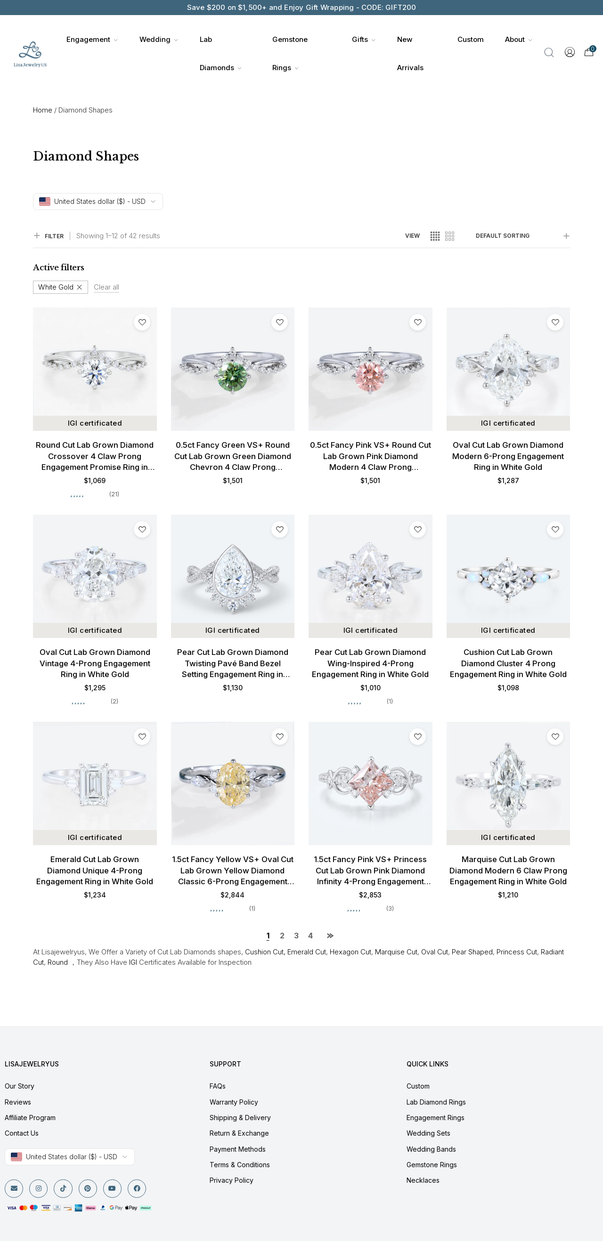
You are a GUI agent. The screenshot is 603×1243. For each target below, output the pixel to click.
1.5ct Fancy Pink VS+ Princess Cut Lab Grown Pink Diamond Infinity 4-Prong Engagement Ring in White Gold (370, 872)
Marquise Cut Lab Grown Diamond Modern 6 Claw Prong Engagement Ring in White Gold (508, 872)
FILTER (48, 236)
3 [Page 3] (296, 937)
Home (42, 109)
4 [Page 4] (310, 937)
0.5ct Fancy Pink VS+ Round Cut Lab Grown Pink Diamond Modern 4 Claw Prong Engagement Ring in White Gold (370, 456)
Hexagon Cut (350, 953)
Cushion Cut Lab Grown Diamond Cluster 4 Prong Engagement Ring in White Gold (508, 664)
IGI (133, 964)
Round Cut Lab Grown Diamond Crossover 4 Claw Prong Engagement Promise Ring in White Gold (95, 456)
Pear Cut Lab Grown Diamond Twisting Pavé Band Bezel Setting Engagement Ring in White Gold (232, 664)
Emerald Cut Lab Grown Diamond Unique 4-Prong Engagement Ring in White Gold (94, 872)
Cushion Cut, (264, 953)
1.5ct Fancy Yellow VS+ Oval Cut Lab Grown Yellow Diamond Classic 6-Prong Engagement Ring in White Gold (232, 872)
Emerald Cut (306, 953)
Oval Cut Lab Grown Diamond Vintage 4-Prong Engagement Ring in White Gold (95, 664)
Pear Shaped (472, 953)
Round (58, 964)
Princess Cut (517, 953)
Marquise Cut (396, 953)
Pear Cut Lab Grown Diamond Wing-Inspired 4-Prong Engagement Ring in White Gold (370, 664)
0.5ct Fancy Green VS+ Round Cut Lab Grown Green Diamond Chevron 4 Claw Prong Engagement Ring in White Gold (232, 456)
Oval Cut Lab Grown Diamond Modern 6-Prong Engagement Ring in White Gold (508, 456)
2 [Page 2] (282, 937)
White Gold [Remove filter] (55, 286)
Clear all (106, 286)
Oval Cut (434, 953)
